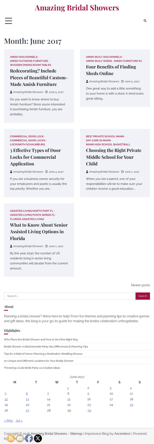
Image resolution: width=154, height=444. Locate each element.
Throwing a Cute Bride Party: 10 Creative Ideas (32, 367)
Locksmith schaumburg (27, 144)
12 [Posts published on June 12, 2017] (6, 399)
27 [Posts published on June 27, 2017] (27, 410)
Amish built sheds (99, 60)
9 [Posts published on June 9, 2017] (88, 393)
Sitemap (76, 434)
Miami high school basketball (108, 144)
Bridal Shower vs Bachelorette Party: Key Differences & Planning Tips (46, 346)
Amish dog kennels (23, 56)
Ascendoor (122, 434)
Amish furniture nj (128, 60)
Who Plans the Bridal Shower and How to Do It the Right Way (41, 339)
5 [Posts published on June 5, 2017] (5, 393)
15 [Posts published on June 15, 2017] (69, 399)
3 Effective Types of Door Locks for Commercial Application (35, 157)
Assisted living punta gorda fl (32, 214)
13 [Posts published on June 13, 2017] (27, 399)
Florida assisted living (27, 219)
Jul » (18, 421)
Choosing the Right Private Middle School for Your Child (113, 157)
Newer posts (140, 285)
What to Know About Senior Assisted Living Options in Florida (39, 231)
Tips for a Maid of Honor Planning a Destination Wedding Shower (43, 353)
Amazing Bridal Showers (77, 7)
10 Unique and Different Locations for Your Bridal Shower (39, 360)
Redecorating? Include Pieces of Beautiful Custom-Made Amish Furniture (39, 77)
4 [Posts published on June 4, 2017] (131, 388)
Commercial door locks (27, 140)
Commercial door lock (27, 136)
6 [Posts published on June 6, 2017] (27, 393)
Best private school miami (105, 136)
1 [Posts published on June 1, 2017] (68, 388)
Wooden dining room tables (30, 64)
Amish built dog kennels (104, 56)
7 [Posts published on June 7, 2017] (48, 393)
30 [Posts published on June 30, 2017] (89, 410)
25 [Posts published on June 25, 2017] (131, 405)
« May (8, 421)
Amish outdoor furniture (29, 60)
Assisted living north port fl (31, 210)
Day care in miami (98, 140)
